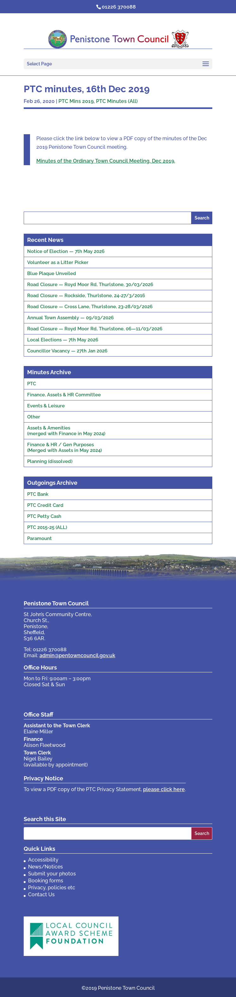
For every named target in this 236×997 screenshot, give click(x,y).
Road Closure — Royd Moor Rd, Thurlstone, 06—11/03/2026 (94, 329)
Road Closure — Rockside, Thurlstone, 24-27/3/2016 (86, 295)
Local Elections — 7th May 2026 (62, 340)
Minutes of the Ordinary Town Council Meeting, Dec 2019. (105, 161)
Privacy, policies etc (51, 888)
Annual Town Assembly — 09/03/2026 (70, 318)
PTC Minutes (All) (117, 101)
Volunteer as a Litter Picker (57, 262)
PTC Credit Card (45, 505)
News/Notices (45, 867)
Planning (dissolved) (49, 461)
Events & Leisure (46, 406)
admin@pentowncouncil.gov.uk (77, 655)
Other (33, 417)
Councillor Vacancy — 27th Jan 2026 (67, 351)
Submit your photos (52, 874)
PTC (31, 384)
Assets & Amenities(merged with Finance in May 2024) (66, 430)
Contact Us (41, 895)
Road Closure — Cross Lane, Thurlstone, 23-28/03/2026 (90, 306)
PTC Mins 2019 (76, 101)
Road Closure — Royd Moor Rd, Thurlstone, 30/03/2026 (90, 284)
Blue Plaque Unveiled (51, 273)
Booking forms (45, 881)
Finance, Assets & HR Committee (64, 395)
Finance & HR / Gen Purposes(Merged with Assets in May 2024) (64, 447)
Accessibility (43, 860)
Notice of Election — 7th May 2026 (66, 251)
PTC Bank (37, 494)
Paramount (39, 538)
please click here (164, 789)
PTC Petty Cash (44, 516)
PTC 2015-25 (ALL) (47, 527)
